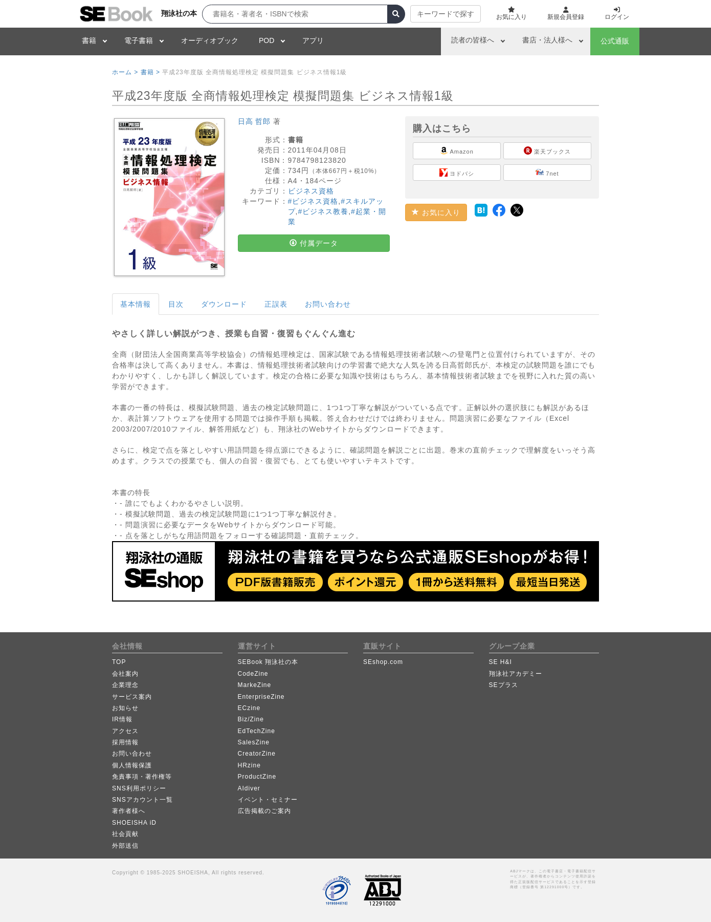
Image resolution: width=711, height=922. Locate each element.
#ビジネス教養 (323, 211)
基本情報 (135, 304)
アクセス (125, 731)
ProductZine (257, 776)
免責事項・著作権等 (142, 776)
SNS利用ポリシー (139, 788)
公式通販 (615, 41)
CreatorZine (257, 753)
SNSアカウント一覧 (142, 799)
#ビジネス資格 (313, 201)
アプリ (313, 40)
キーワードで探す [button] (445, 14)
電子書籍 (138, 40)
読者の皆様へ (472, 40)
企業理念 (125, 685)
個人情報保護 (132, 765)
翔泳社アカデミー (515, 673)
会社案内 (125, 673)
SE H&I (500, 662)
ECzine (249, 708)
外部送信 (125, 845)
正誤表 (275, 304)
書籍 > (150, 72)
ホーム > (125, 72)
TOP (119, 662)
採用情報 (125, 742)
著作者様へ (128, 810)
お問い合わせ (328, 304)
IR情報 (122, 719)
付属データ (314, 243)
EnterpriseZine (261, 696)
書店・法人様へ (547, 40)
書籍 (89, 40)
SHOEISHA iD (134, 822)
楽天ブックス (547, 150)
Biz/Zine (251, 719)
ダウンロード (224, 304)
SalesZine (254, 742)
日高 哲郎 (254, 121)
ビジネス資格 (311, 191)
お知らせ (125, 708)
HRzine (249, 765)
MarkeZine (255, 685)
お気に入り (436, 212)
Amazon (457, 150)
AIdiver (249, 788)
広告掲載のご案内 (264, 810)
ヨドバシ (456, 172)
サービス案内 (132, 696)
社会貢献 (125, 834)
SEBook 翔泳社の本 (268, 662)
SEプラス (503, 685)
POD (266, 40)
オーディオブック (209, 40)
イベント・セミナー (268, 799)
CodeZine (253, 673)
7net (547, 172)
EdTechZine (256, 731)
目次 (176, 304)
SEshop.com (383, 662)
